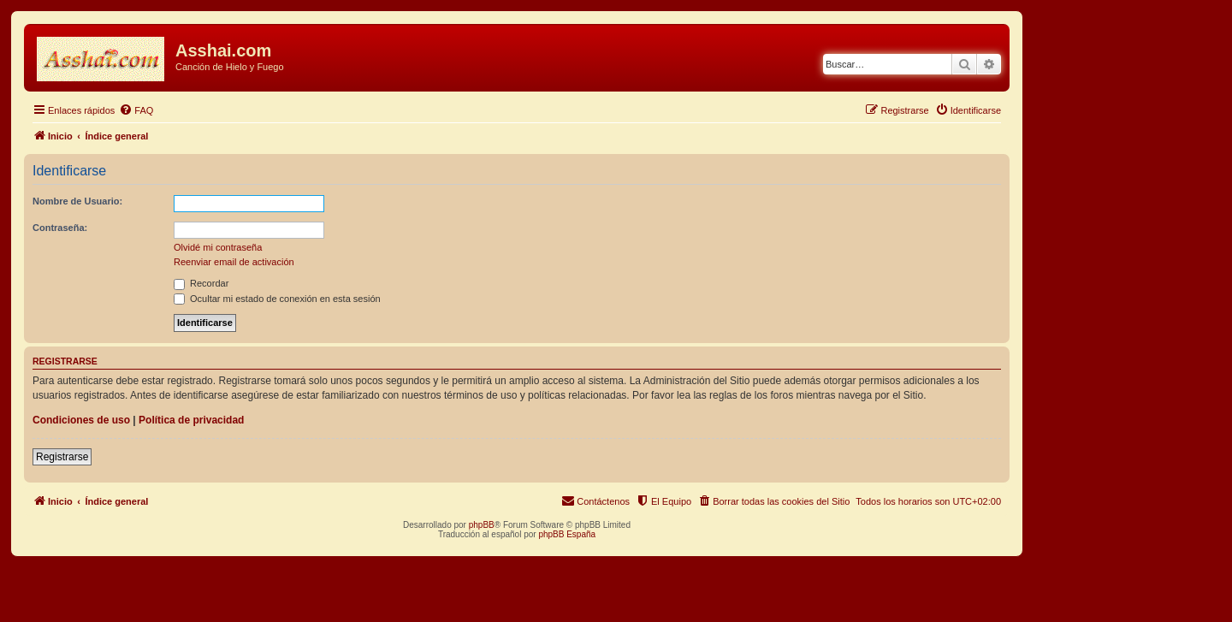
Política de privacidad (191, 420)
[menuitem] (136, 110)
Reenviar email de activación (234, 262)
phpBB (482, 525)
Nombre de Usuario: (77, 201)
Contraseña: (60, 227)
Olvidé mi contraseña (218, 247)
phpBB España (566, 534)
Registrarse (62, 457)
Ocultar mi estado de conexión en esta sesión (277, 298)
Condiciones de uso (81, 420)
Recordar (201, 283)
